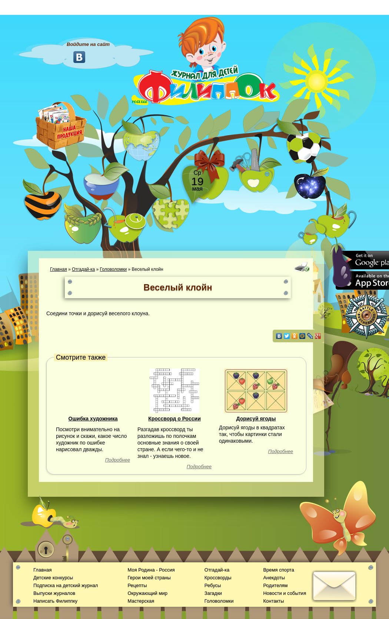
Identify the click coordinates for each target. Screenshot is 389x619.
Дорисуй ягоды (256, 419)
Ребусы (213, 585)
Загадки (213, 593)
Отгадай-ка (83, 269)
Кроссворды (218, 577)
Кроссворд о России (174, 419)
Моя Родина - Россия (150, 570)
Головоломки (113, 269)
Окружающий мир (147, 593)
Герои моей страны (148, 577)
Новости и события (284, 593)
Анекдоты (274, 577)
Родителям (275, 585)
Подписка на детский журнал (65, 585)
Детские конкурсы (53, 577)
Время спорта (278, 570)
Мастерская (140, 601)
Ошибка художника (93, 419)
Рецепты (137, 585)
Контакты (273, 601)
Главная (58, 269)
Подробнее (117, 460)
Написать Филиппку (55, 601)
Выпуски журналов (54, 593)
